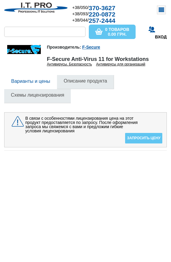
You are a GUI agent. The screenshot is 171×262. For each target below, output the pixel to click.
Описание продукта (85, 80)
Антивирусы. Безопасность (69, 64)
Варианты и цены (30, 81)
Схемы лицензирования (37, 95)
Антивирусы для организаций (120, 64)
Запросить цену (143, 138)
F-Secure (91, 47)
